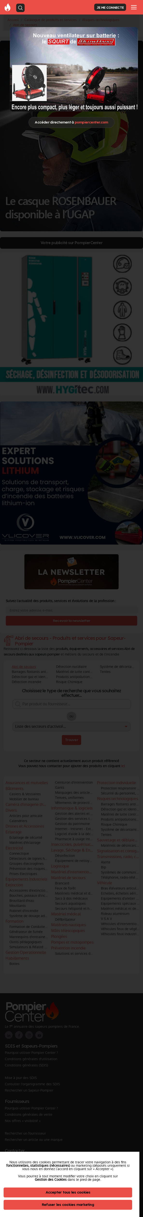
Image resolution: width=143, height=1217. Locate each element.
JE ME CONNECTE (110, 7)
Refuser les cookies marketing (68, 1204)
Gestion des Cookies (51, 1179)
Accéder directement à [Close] (71, 122)
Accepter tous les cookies (68, 1192)
